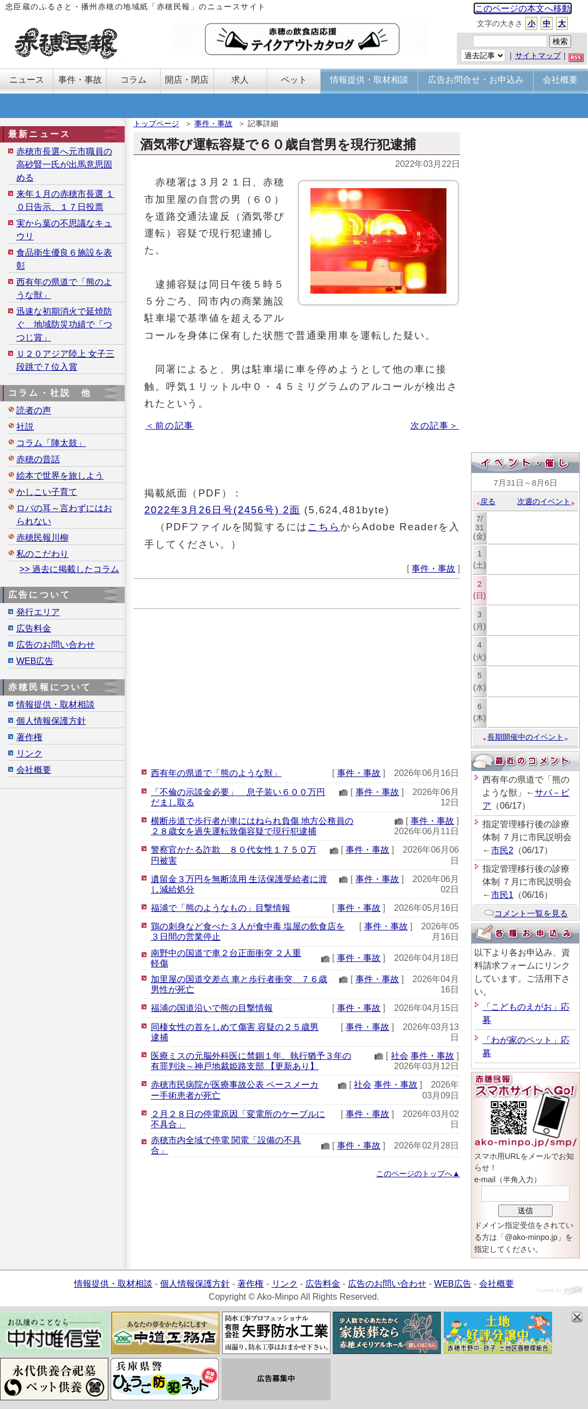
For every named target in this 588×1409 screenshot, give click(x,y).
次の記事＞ (435, 425)
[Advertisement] (296, 685)
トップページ (156, 123)
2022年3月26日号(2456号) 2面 (222, 510)
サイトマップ (538, 55)
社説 (25, 426)
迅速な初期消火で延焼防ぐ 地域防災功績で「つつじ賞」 (64, 324)
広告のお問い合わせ (55, 644)
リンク (29, 753)
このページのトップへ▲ (418, 1173)
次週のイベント (546, 501)
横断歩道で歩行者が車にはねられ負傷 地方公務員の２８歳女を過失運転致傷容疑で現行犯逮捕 (252, 826)
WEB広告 (34, 661)
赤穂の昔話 (38, 459)
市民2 (502, 850)
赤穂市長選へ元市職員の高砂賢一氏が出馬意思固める (64, 164)
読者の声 (33, 410)
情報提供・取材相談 (55, 704)
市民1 (502, 894)
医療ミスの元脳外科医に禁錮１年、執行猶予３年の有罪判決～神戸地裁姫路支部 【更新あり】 (251, 1061)
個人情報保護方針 (51, 720)
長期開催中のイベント (525, 737)
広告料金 (33, 628)
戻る (485, 501)
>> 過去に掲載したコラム (69, 569)
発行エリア (38, 612)
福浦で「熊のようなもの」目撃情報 (220, 908)
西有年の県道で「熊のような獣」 (216, 773)
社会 (399, 1055)
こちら (324, 526)
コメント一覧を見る (525, 913)
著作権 (29, 737)
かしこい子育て (46, 491)
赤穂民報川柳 (42, 537)
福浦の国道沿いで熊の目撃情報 (212, 1008)
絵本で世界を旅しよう (59, 475)
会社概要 (33, 769)
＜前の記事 (169, 425)
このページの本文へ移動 (523, 8)
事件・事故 (213, 123)
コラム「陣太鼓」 (51, 443)
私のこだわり (42, 553)
